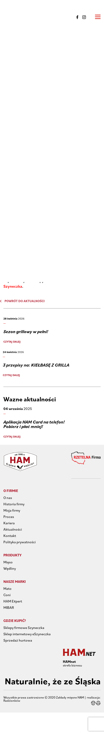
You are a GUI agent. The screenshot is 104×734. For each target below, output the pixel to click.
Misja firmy (11, 510)
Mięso (8, 562)
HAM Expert (12, 601)
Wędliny (9, 568)
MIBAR (8, 607)
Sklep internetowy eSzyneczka (27, 634)
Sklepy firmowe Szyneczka (23, 627)
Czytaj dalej (10, 341)
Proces (8, 516)
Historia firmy (13, 504)
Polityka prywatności (19, 542)
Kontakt (9, 535)
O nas (7, 497)
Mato (7, 588)
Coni (7, 595)
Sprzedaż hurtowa (17, 640)
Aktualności (12, 529)
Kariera (9, 523)
